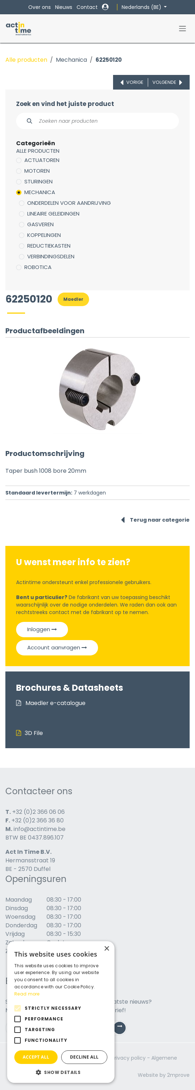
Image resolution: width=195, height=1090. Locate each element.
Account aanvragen (57, 647)
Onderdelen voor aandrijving (69, 203)
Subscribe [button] (122, 1029)
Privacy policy (129, 1057)
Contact (87, 7)
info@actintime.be (39, 829)
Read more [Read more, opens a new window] (27, 994)
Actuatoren (41, 160)
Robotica (38, 267)
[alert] (60, 1012)
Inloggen (42, 629)
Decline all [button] (84, 1057)
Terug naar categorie (155, 520)
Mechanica (71, 60)
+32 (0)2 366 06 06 (38, 812)
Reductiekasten (48, 245)
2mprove (178, 1075)
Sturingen (38, 181)
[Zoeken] (25, 121)
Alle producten (26, 60)
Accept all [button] (36, 1057)
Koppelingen (44, 235)
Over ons (39, 7)
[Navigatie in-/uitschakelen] (182, 28)
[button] (60, 1072)
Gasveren (40, 224)
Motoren (37, 170)
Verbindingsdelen (50, 256)
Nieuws (63, 7)
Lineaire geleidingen (53, 213)
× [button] (106, 949)
